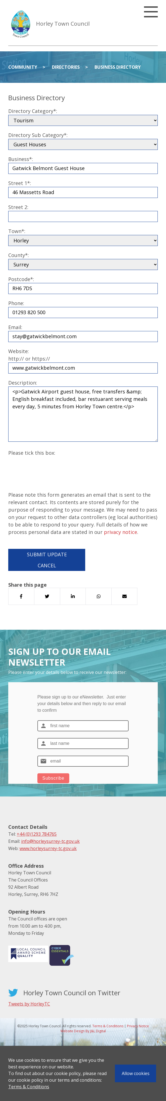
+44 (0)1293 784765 (37, 834)
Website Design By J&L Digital (83, 1031)
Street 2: (18, 207)
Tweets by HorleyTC (29, 1004)
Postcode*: (21, 279)
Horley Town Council (63, 23)
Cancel (47, 565)
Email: (15, 327)
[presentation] (50, 467)
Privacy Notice (138, 1026)
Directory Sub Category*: (38, 135)
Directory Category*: (32, 111)
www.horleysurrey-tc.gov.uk (48, 848)
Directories (66, 67)
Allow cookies (136, 1073)
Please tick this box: (31, 452)
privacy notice (120, 532)
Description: (22, 382)
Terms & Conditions (28, 1087)
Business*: (20, 159)
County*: (18, 255)
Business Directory (118, 67)
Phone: (16, 303)
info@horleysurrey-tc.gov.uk (50, 841)
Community (22, 67)
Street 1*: (19, 183)
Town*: (16, 231)
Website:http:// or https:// (29, 355)
